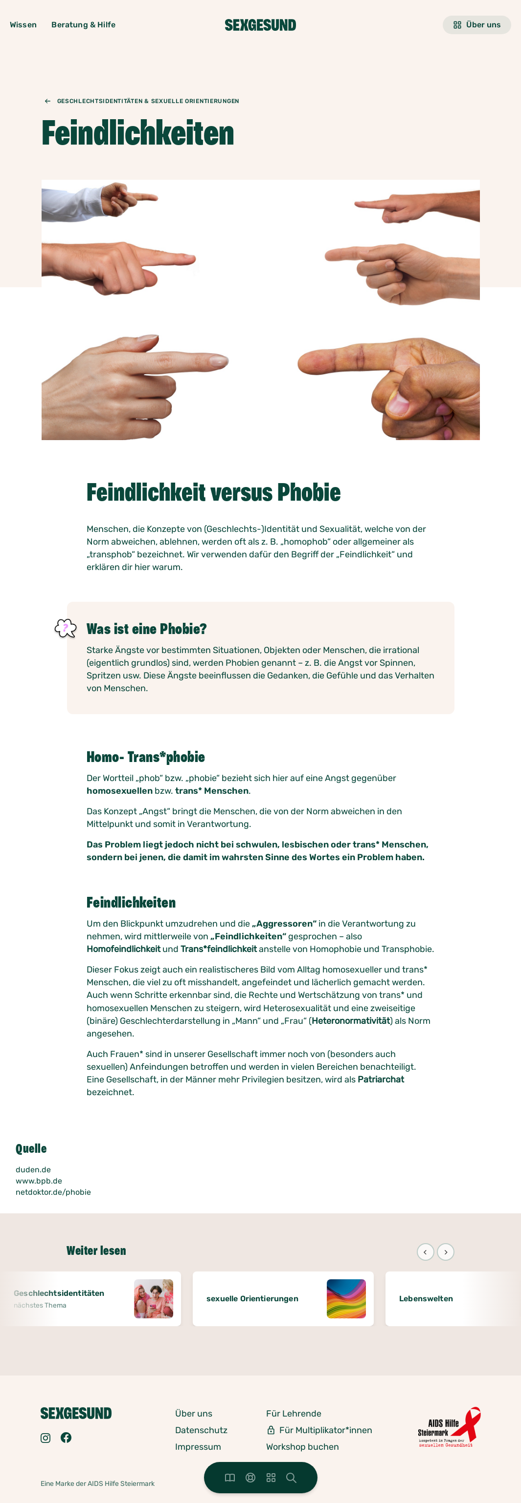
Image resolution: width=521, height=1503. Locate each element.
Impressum (198, 1446)
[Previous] (425, 1252)
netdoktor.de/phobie (53, 1192)
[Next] (445, 1252)
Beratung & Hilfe (83, 24)
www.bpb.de (39, 1180)
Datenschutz (201, 1430)
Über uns (477, 25)
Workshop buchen (302, 1446)
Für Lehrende (293, 1413)
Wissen (23, 24)
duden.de (33, 1169)
